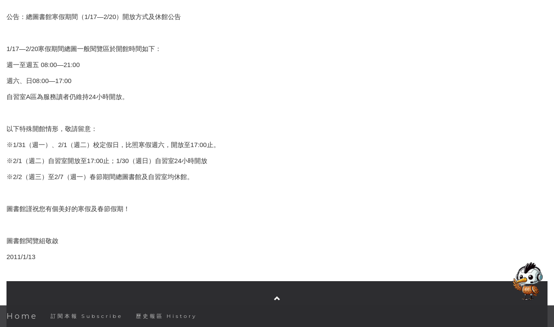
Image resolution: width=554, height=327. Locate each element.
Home (22, 316)
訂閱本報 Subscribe (87, 316)
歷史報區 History (166, 316)
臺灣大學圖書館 (277, 272)
